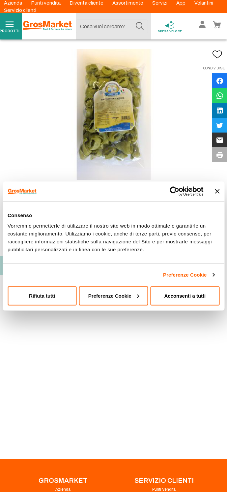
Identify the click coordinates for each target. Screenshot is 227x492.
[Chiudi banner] (217, 191)
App (181, 3)
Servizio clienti (20, 10)
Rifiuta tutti (42, 295)
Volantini (203, 3)
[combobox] (112, 26)
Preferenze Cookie (185, 275)
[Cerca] (140, 26)
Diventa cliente (87, 3)
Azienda (13, 3)
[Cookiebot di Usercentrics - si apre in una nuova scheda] (174, 191)
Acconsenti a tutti (185, 295)
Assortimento (128, 3)
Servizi (160, 3)
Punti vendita (46, 3)
